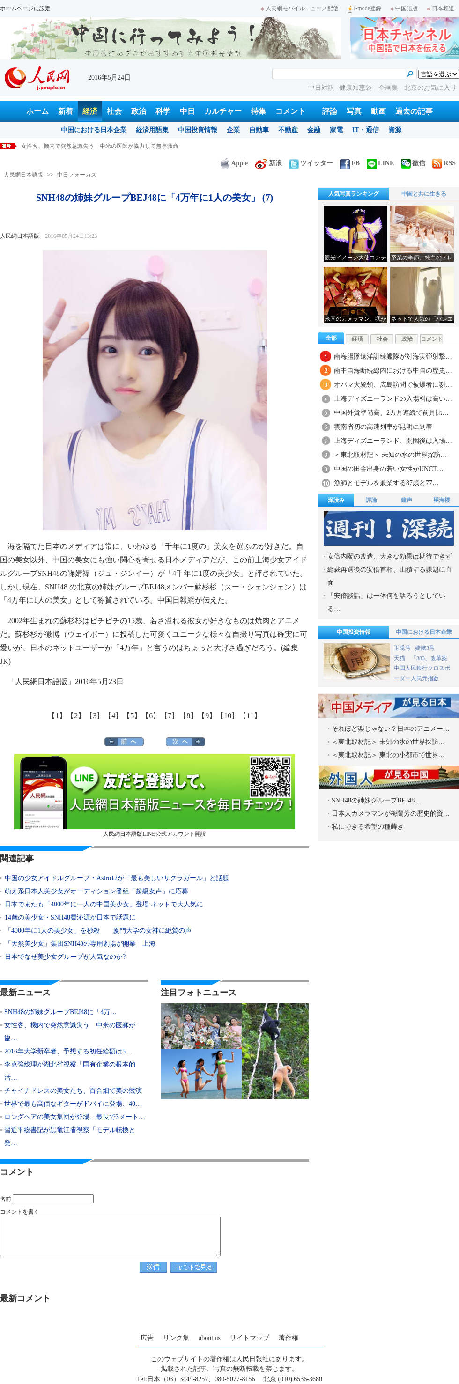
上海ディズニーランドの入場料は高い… (393, 398)
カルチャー (223, 111)
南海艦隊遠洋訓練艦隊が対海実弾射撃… (393, 356)
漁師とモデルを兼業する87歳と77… (386, 482)
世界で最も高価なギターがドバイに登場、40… (73, 1103)
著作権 (288, 1337)
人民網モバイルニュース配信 (300, 8)
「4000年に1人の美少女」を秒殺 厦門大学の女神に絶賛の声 (98, 930)
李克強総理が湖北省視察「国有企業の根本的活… (69, 1071)
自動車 (259, 129)
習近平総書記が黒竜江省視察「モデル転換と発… (69, 1136)
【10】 (227, 716)
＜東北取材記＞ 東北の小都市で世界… (388, 754)
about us (210, 1337)
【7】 (169, 716)
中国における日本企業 (93, 129)
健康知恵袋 (356, 87)
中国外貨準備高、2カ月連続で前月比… (391, 412)
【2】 (76, 716)
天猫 (400, 658)
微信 (413, 163)
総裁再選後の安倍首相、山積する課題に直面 (389, 576)
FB (350, 163)
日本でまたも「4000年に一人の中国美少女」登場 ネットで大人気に (104, 904)
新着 (65, 111)
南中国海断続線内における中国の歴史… (393, 370)
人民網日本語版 (23, 174)
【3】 (94, 716)
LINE (380, 163)
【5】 (132, 716)
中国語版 (404, 8)
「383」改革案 (429, 658)
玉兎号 (402, 648)
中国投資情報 (197, 129)
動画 (378, 111)
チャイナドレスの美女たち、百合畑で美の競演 (73, 1090)
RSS (444, 163)
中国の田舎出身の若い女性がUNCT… (389, 468)
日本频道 (440, 8)
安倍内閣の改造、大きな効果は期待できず (389, 556)
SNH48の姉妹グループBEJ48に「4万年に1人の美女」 (87, 146)
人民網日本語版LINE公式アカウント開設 (154, 795)
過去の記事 (414, 111)
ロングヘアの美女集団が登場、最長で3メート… (74, 1116)
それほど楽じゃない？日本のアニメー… (391, 728)
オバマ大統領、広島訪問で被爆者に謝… (393, 384)
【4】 (113, 716)
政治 (138, 111)
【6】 (150, 716)
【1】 (57, 716)
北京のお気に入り (430, 87)
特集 (258, 111)
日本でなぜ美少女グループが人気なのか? (65, 956)
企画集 (389, 87)
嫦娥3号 (425, 648)
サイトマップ (249, 1337)
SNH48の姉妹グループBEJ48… (376, 800)
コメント (290, 111)
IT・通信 (365, 129)
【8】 (188, 716)
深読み (336, 500)
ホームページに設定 (25, 8)
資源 (394, 129)
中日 (187, 111)
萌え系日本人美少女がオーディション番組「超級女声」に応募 (96, 891)
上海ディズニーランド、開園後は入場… (393, 440)
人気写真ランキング (353, 194)
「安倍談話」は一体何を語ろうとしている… (386, 602)
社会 (114, 111)
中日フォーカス (76, 174)
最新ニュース (25, 992)
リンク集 (176, 1337)
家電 (336, 129)
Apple (234, 163)
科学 (162, 111)
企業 (233, 129)
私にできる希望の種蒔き (368, 826)
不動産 (288, 129)
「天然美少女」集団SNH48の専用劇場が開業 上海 (80, 943)
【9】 (207, 716)
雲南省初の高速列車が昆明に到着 (383, 426)
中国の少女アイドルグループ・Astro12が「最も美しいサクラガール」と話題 (117, 878)
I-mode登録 (364, 8)
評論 (329, 111)
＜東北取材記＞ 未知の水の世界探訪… (390, 454)
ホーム (37, 111)
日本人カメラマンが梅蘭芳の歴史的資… (391, 813)
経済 (89, 111)
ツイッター (311, 163)
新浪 (268, 163)
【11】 (250, 716)
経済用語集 (152, 129)
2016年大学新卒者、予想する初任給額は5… (68, 1051)
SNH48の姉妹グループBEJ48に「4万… (60, 1012)
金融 (313, 129)
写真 (354, 111)
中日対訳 (321, 87)
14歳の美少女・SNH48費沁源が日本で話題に (70, 917)
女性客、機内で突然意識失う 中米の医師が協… (69, 1032)
